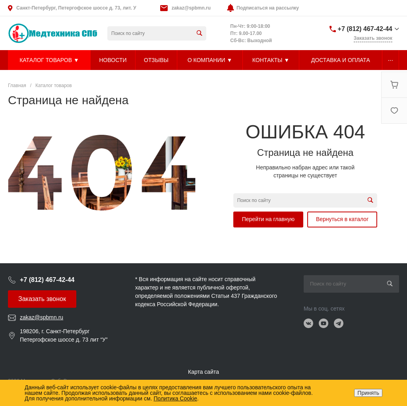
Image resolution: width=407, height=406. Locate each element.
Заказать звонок (42, 298)
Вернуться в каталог (342, 219)
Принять (368, 393)
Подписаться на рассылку (267, 8)
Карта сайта (203, 372)
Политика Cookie (175, 398)
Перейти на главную (268, 219)
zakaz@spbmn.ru (191, 8)
